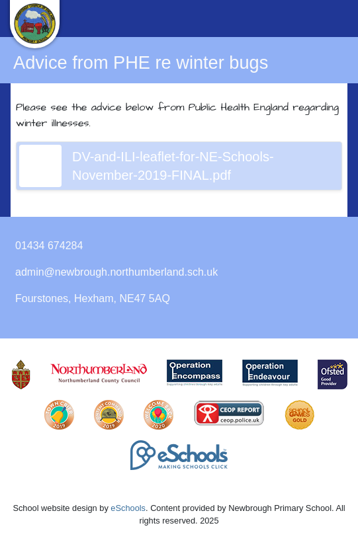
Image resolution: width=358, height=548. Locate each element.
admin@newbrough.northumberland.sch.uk (116, 272)
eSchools (128, 508)
